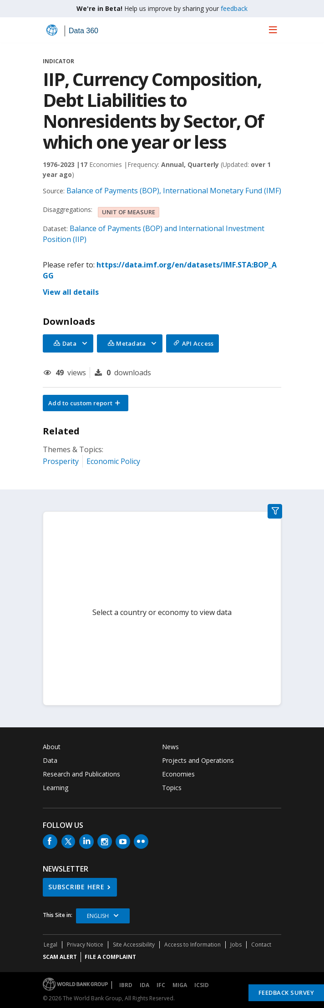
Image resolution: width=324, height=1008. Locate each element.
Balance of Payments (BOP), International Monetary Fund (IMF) (173, 191)
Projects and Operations (198, 760)
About (52, 746)
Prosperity (61, 461)
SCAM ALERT (60, 957)
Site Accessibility (134, 944)
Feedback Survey (286, 992)
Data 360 (83, 31)
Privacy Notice (85, 944)
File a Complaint (110, 957)
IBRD (125, 985)
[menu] (273, 29)
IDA (144, 985)
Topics (172, 787)
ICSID (201, 985)
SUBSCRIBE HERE (76, 886)
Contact (261, 944)
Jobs (236, 944)
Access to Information (192, 944)
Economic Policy (113, 461)
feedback (234, 8)
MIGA (179, 985)
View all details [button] (71, 292)
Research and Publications (81, 774)
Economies (178, 774)
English (98, 916)
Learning (55, 787)
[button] (85, 403)
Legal (50, 944)
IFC (161, 985)
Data (50, 760)
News (170, 746)
